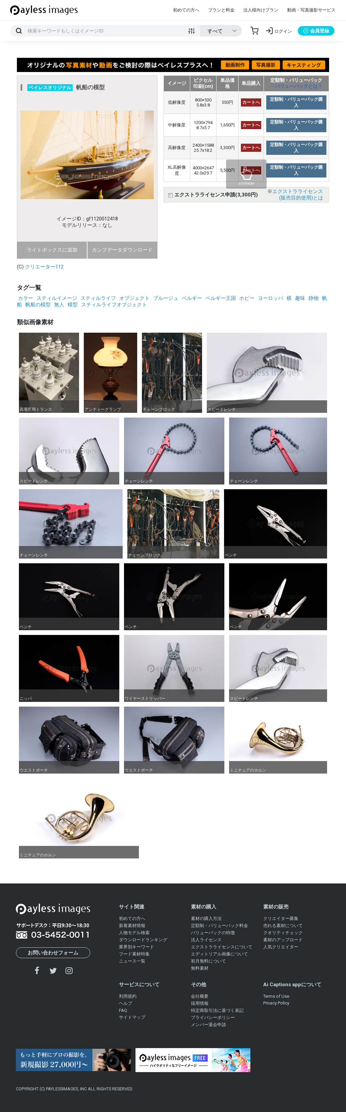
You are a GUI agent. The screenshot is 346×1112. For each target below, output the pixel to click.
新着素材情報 (132, 925)
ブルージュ (165, 298)
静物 (313, 298)
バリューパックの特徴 (213, 932)
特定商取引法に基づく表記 (217, 1010)
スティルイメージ (56, 298)
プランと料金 (221, 10)
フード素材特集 (134, 953)
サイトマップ (132, 1017)
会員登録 (316, 30)
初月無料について (208, 961)
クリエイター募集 (280, 918)
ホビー (246, 298)
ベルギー (192, 298)
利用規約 (128, 996)
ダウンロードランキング (143, 939)
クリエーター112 (44, 267)
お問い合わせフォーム (53, 953)
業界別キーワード (136, 946)
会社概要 (199, 996)
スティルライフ (98, 298)
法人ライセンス (206, 939)
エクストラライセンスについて (221, 946)
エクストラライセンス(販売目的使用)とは (297, 194)
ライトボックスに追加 (52, 250)
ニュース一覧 (132, 961)
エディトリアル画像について (219, 953)
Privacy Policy (276, 1002)
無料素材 (199, 968)
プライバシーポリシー (213, 1017)
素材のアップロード (283, 939)
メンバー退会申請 (208, 1024)
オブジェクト (134, 298)
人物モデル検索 (134, 932)
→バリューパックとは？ (296, 86)
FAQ (123, 1010)
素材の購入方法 (206, 918)
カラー (25, 298)
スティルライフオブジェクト (114, 305)
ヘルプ (125, 1003)
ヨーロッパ (270, 298)
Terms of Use (276, 996)
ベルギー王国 (220, 298)
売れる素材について (283, 925)
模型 (73, 305)
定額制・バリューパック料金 (219, 925)
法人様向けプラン (260, 10)
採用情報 (199, 1003)
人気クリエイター (280, 946)
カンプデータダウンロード (122, 250)
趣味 (300, 298)
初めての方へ (186, 10)
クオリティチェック (283, 932)
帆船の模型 (38, 305)
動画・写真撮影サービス (311, 10)
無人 (59, 305)
